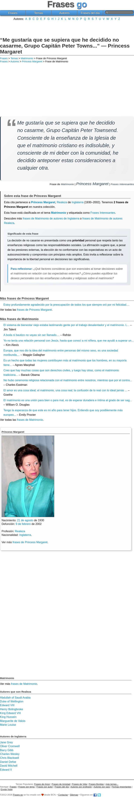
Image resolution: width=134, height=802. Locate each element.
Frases (12, 13)
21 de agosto (25, 520)
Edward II (6, 769)
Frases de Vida (79, 784)
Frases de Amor (42, 784)
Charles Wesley (10, 754)
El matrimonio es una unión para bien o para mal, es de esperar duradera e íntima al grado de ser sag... (67, 400)
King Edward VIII (10, 713)
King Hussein (8, 716)
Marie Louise (8, 724)
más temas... (112, 784)
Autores (64, 13)
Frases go (18, 794)
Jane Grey (6, 742)
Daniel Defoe (8, 761)
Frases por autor (44, 786)
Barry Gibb (6, 750)
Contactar (63, 794)
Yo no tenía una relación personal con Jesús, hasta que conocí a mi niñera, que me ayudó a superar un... (68, 340)
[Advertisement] (67, 28)
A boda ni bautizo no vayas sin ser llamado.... (31, 335)
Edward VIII (7, 705)
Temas (38, 13)
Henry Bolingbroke (11, 709)
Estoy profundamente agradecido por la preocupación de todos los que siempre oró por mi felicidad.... (66, 304)
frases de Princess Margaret (34, 309)
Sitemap (74, 794)
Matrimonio (27, 58)
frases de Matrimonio (30, 419)
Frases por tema (26, 786)
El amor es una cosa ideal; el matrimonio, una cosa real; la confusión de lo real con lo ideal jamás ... (65, 390)
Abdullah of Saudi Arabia (15, 697)
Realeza (62, 202)
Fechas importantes (121, 786)
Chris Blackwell (9, 757)
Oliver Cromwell (10, 746)
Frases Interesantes (122, 184)
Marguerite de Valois (12, 720)
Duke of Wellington (11, 701)
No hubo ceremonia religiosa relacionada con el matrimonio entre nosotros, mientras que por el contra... (67, 380)
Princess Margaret (32, 61)
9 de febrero (23, 523)
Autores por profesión (81, 786)
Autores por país (102, 786)
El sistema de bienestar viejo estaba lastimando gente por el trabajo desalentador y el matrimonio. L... (66, 325)
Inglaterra (78, 202)
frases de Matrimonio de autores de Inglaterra (51, 218)
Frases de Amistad (61, 784)
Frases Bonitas (96, 784)
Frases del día (90, 13)
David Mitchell (8, 765)
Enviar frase (7, 789)
